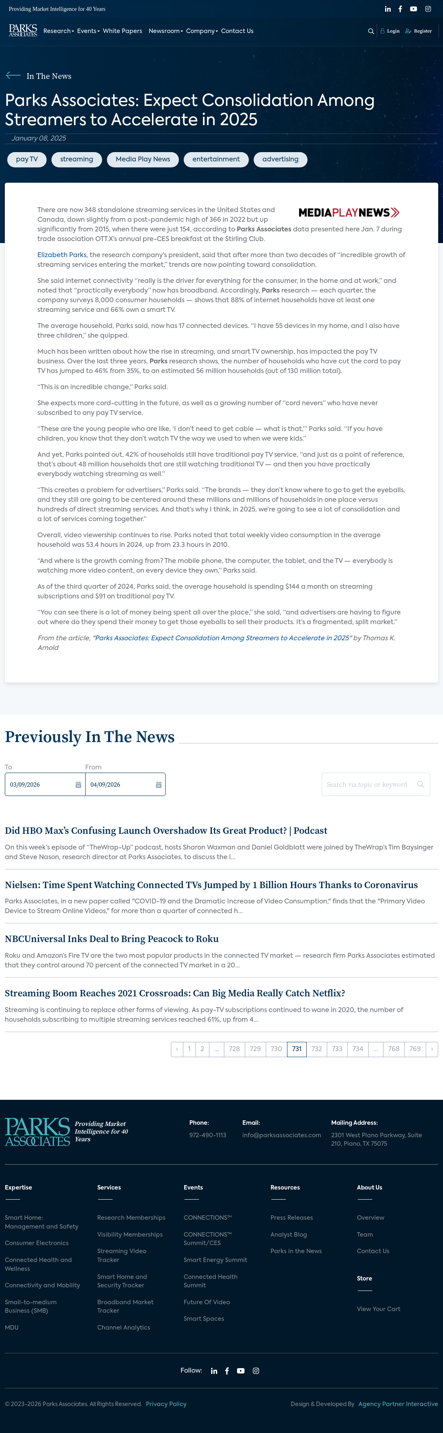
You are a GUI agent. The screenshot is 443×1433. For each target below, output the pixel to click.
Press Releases (292, 1218)
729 (255, 1049)
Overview (370, 1218)
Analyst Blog (289, 1235)
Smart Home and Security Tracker (122, 1281)
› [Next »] (432, 1049)
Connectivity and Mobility (42, 1286)
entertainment (216, 160)
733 (337, 1049)
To (8, 768)
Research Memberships (131, 1218)
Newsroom (164, 31)
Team (365, 1235)
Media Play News (143, 160)
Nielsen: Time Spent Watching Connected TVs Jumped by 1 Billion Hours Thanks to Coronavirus (211, 884)
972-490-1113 (207, 1135)
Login (390, 31)
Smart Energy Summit (215, 1260)
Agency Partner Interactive (398, 1404)
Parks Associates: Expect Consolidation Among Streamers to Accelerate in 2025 (222, 638)
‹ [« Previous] (177, 1049)
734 (358, 1049)
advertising (281, 160)
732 (317, 1049)
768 (394, 1049)
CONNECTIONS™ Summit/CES (208, 1239)
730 (276, 1049)
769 (415, 1049)
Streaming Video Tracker (121, 1256)
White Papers (122, 31)
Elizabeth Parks (61, 255)
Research (57, 31)
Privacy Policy (166, 1404)
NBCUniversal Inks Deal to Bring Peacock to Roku (112, 938)
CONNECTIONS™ (208, 1218)
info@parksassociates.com (281, 1135)
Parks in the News (296, 1251)
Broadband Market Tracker (125, 1307)
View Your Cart (378, 1309)
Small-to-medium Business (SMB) (31, 1307)
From (93, 768)
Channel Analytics (123, 1328)
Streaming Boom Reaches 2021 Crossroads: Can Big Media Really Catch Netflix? (175, 993)
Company (200, 31)
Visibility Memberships (130, 1235)
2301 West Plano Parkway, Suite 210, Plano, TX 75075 (376, 1140)
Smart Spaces (204, 1319)
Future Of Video (207, 1302)
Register (418, 31)
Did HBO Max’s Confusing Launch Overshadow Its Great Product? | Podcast (166, 830)
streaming (76, 160)
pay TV (27, 160)
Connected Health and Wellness (38, 1265)
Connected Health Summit (211, 1281)
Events (86, 31)
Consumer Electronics (37, 1243)
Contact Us (237, 31)
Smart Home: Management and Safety (41, 1222)
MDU (11, 1328)
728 (234, 1049)
